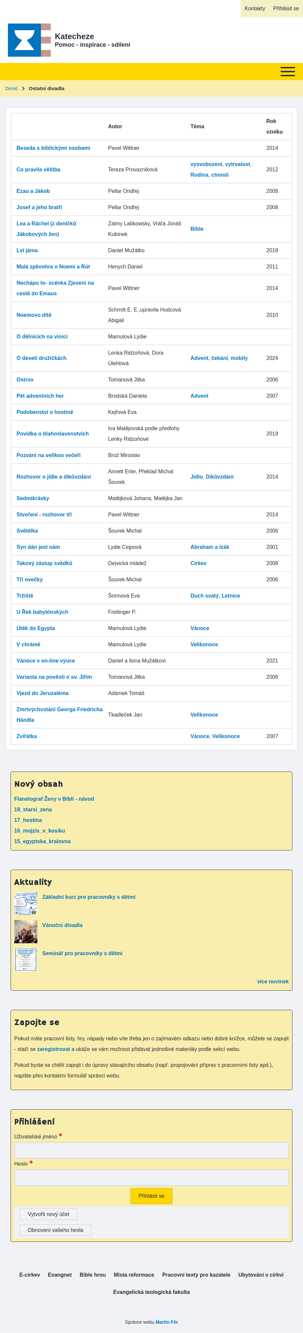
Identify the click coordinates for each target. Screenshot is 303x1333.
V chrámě (28, 644)
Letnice (231, 596)
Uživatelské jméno (35, 1136)
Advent (199, 358)
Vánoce (199, 628)
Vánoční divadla (62, 925)
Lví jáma (27, 250)
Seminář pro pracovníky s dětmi (82, 953)
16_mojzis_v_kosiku (39, 831)
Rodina (199, 175)
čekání (219, 358)
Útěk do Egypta (36, 628)
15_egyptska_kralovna (42, 841)
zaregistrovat (54, 1049)
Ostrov (25, 379)
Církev (198, 563)
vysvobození (206, 164)
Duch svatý (204, 596)
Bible (196, 229)
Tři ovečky (30, 579)
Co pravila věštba (38, 169)
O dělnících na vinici (42, 336)
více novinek (273, 981)
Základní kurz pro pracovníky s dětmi (88, 897)
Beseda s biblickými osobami (53, 148)
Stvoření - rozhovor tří (44, 514)
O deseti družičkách (41, 358)
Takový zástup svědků (44, 563)
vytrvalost (237, 164)
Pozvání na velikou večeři (49, 455)
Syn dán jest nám (38, 547)
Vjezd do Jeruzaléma (42, 693)
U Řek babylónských (42, 612)
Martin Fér (167, 1322)
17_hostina (28, 820)
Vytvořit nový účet (48, 1214)
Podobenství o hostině (45, 412)
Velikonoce (204, 644)
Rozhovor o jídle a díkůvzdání (54, 477)
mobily (239, 358)
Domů (11, 88)
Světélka (27, 531)
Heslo (21, 1164)
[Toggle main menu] (151, 71)
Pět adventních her (40, 396)
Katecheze (74, 36)
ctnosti (220, 175)
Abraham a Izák (209, 547)
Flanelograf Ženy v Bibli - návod (54, 799)
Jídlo (196, 477)
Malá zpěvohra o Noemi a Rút (53, 266)
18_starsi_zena (33, 809)
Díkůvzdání (220, 477)
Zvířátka (27, 736)
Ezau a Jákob (33, 191)
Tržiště (25, 596)
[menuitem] (255, 8)
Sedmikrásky (33, 498)
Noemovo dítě (34, 315)
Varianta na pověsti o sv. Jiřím (54, 677)
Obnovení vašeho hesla (55, 1230)
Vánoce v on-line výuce (46, 661)
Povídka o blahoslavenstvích (53, 433)
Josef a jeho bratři (39, 207)
